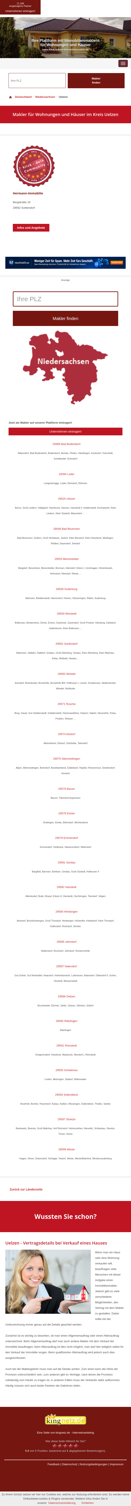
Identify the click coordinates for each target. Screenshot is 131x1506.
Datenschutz (69, 1464)
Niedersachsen (45, 96)
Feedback (53, 1464)
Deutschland (20, 96)
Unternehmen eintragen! (65, 431)
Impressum (117, 1464)
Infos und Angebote (31, 227)
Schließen (87, 1503)
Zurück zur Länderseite (26, 1189)
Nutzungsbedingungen (93, 1464)
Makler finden (96, 80)
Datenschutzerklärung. (62, 1503)
